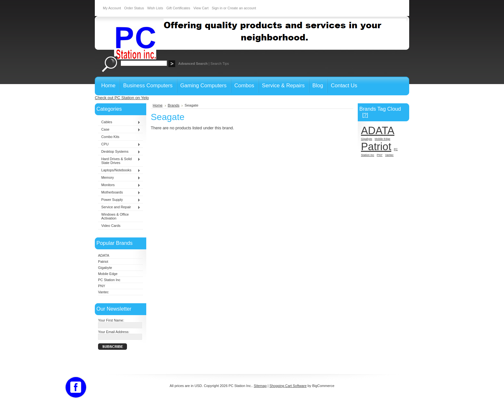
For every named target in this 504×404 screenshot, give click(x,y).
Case (119, 129)
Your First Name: (111, 320)
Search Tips (220, 63)
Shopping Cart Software (287, 386)
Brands (174, 105)
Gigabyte (105, 268)
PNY (101, 286)
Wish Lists (155, 8)
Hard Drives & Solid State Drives (119, 161)
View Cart (201, 8)
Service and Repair (119, 207)
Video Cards (111, 226)
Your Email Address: (114, 332)
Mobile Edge (107, 274)
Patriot (103, 261)
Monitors (119, 185)
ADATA (103, 255)
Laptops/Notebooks (119, 170)
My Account (112, 8)
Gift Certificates (178, 8)
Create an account (242, 8)
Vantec (103, 292)
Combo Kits (110, 137)
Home (158, 105)
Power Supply (119, 200)
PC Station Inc (109, 280)
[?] (365, 115)
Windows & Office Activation (115, 216)
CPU (119, 144)
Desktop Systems (119, 152)
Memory (119, 178)
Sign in (217, 8)
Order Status (134, 8)
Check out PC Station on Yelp (122, 97)
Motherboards (119, 192)
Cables (119, 122)
